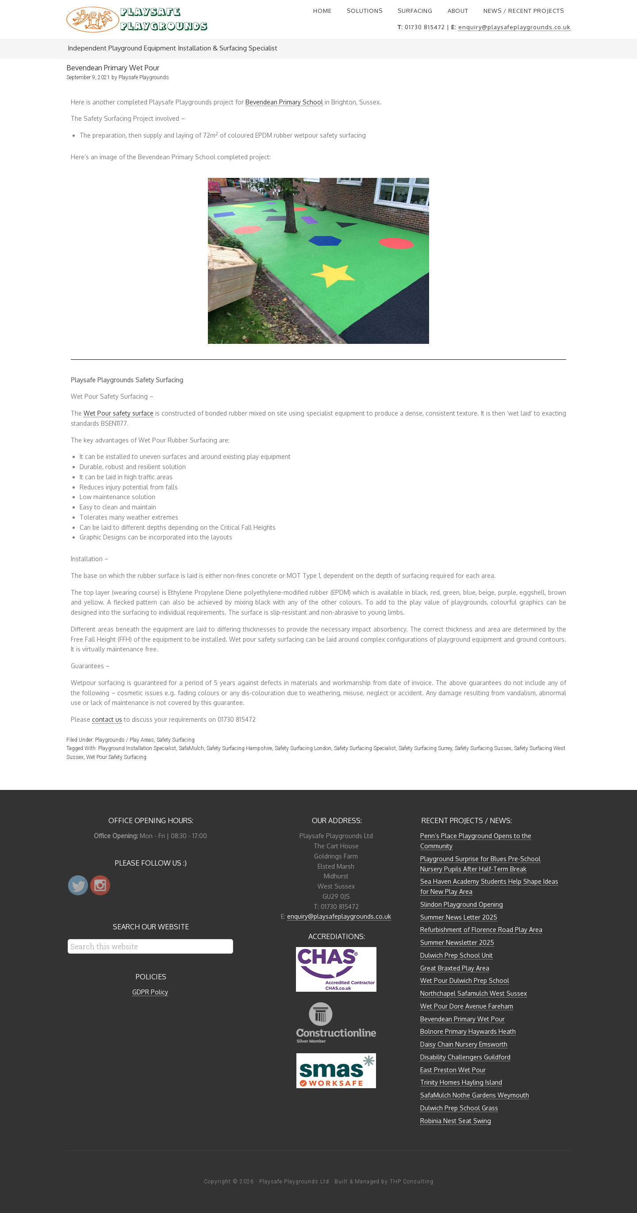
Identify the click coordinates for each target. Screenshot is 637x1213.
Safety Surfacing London (303, 748)
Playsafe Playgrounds (137, 19)
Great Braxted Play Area (454, 968)
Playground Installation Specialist (137, 748)
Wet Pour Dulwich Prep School (464, 980)
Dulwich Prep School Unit (456, 955)
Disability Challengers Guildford (465, 1057)
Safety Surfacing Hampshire (239, 748)
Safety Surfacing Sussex (483, 748)
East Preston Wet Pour (453, 1070)
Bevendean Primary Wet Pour (462, 1019)
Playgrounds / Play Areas (124, 740)
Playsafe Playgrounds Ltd (294, 1181)
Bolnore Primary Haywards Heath (468, 1031)
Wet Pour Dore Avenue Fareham (466, 1006)
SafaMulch (191, 748)
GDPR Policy (150, 992)
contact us (107, 719)
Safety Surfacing (176, 740)
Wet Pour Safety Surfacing (116, 757)
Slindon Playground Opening (461, 904)
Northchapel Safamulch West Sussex (473, 993)
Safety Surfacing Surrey (425, 748)
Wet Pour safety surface (118, 413)
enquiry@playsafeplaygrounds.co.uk (514, 27)
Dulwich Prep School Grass (459, 1108)
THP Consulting (412, 1181)
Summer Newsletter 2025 (457, 942)
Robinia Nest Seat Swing (455, 1120)
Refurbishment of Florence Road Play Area (481, 929)
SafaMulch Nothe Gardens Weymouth (474, 1095)
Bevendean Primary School (284, 102)
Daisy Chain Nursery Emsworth (463, 1044)
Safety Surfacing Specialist (365, 748)
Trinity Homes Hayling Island (461, 1082)
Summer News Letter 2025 (458, 917)
